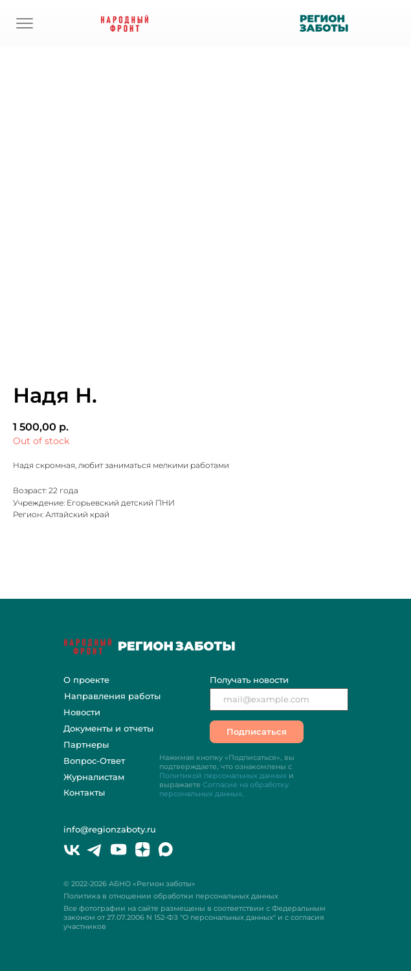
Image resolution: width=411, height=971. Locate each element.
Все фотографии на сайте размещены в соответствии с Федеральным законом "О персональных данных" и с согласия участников (194, 917)
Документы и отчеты (108, 728)
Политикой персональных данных (223, 775)
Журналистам (93, 777)
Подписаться (257, 731)
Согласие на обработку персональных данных (224, 789)
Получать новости (249, 680)
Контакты (84, 792)
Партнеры (86, 744)
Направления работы (112, 696)
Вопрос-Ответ (94, 760)
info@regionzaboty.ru (109, 829)
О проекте (86, 680)
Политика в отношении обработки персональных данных (170, 895)
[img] (24, 23)
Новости (81, 712)
